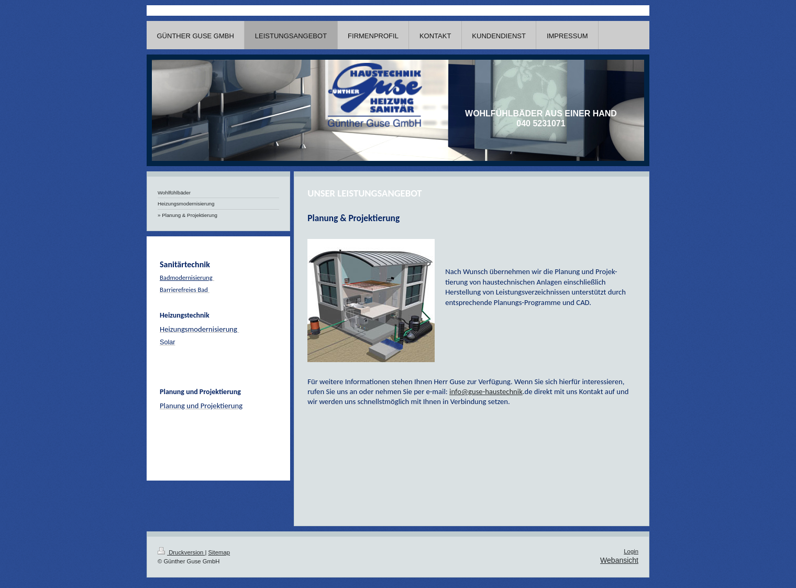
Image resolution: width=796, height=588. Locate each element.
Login (631, 551)
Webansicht (619, 560)
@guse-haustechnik (492, 391)
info (455, 391)
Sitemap (219, 552)
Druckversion (181, 552)
